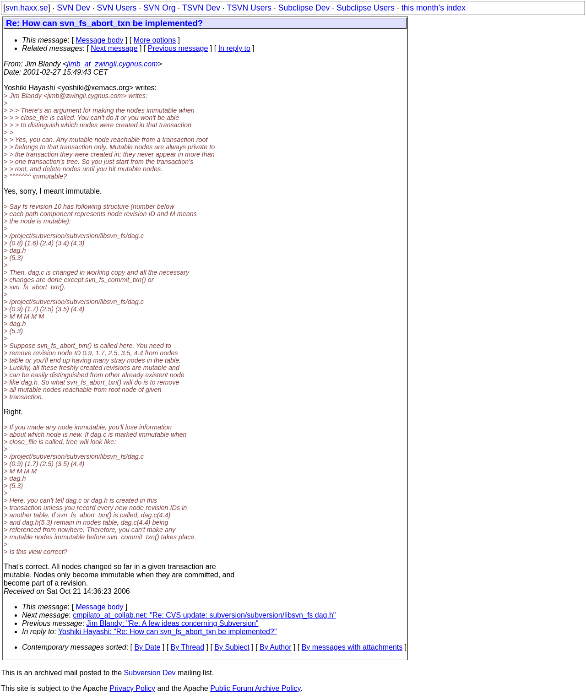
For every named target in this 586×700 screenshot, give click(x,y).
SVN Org (159, 7)
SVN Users (116, 7)
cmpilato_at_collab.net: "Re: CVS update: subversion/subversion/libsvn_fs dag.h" (204, 615)
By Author (275, 647)
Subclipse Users (365, 7)
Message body (99, 40)
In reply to (234, 48)
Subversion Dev (150, 673)
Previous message (178, 48)
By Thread (188, 647)
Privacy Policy (132, 688)
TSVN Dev (201, 7)
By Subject (231, 647)
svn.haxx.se (26, 7)
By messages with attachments (352, 647)
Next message (114, 48)
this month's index (434, 7)
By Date (147, 647)
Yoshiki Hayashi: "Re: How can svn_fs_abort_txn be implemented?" (167, 631)
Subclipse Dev (304, 7)
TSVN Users (249, 7)
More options (155, 40)
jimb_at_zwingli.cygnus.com (112, 64)
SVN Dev (73, 7)
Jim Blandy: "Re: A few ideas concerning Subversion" (173, 623)
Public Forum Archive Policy (255, 688)
